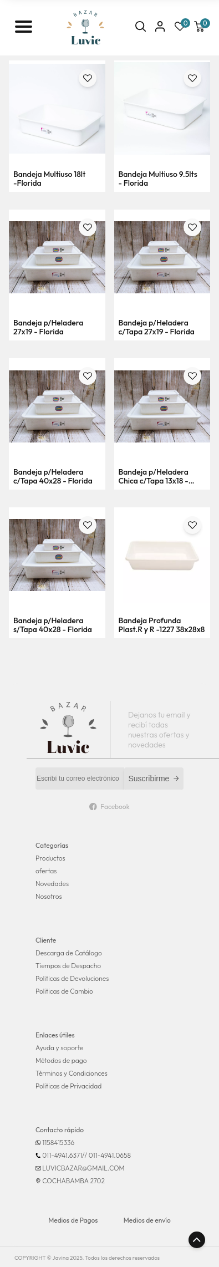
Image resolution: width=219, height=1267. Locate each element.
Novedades (52, 883)
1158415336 (58, 1142)
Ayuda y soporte (59, 1048)
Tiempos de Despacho (68, 965)
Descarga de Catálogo (68, 953)
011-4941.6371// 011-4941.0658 (86, 1155)
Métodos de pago (61, 1060)
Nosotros (48, 896)
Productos (50, 858)
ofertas (46, 871)
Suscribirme (154, 778)
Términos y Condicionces (71, 1073)
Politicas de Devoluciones (72, 978)
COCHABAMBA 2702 (73, 1181)
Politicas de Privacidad (68, 1086)
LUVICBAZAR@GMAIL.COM (83, 1168)
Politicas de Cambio (64, 991)
